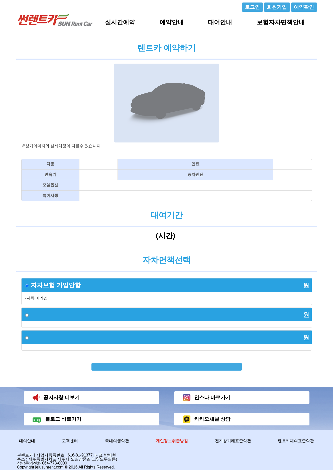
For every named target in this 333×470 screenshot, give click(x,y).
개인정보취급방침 (172, 441)
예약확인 (304, 7)
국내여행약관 (117, 441)
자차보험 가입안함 (56, 285)
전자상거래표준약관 (233, 441)
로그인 (252, 7)
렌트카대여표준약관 (296, 441)
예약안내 (172, 22)
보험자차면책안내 (281, 22)
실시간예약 (120, 22)
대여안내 (220, 22)
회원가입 (277, 7)
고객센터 (70, 441)
